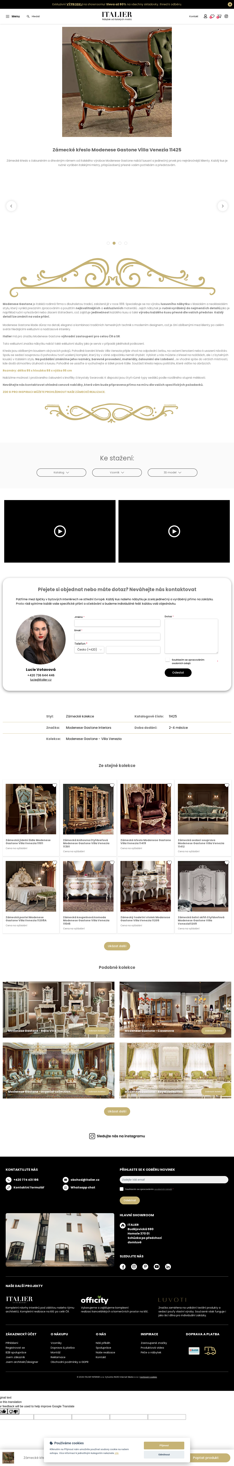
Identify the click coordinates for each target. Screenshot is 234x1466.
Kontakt (193, 16)
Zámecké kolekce (80, 716)
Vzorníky (56, 1343)
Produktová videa (152, 1348)
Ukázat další (117, 946)
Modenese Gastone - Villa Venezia (94, 739)
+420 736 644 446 (40, 675)
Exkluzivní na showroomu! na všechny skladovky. (105, 4)
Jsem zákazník (15, 1357)
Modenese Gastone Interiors (88, 728)
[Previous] (11, 206)
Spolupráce (103, 1348)
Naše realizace (105, 1352)
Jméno (79, 617)
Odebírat (130, 1200)
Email (78, 630)
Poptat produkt (206, 1457)
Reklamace (58, 1357)
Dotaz (169, 616)
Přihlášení (12, 1343)
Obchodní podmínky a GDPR (69, 1362)
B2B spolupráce (16, 1352)
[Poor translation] (13, 1411)
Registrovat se (15, 1348)
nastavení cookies (148, 1377)
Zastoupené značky (154, 1343)
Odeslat (178, 672)
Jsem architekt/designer (22, 1362)
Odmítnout (164, 1454)
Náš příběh (103, 1343)
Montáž (56, 1352)
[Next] (223, 206)
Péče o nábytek (151, 1352)
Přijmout (164, 1445)
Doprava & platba (63, 1348)
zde (117, 1453)
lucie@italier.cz (41, 680)
